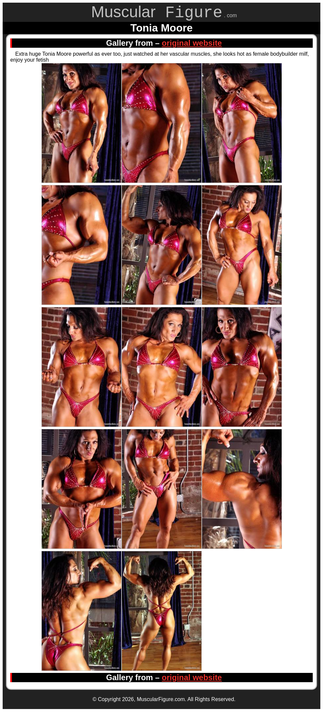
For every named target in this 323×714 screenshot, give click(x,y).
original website (192, 45)
